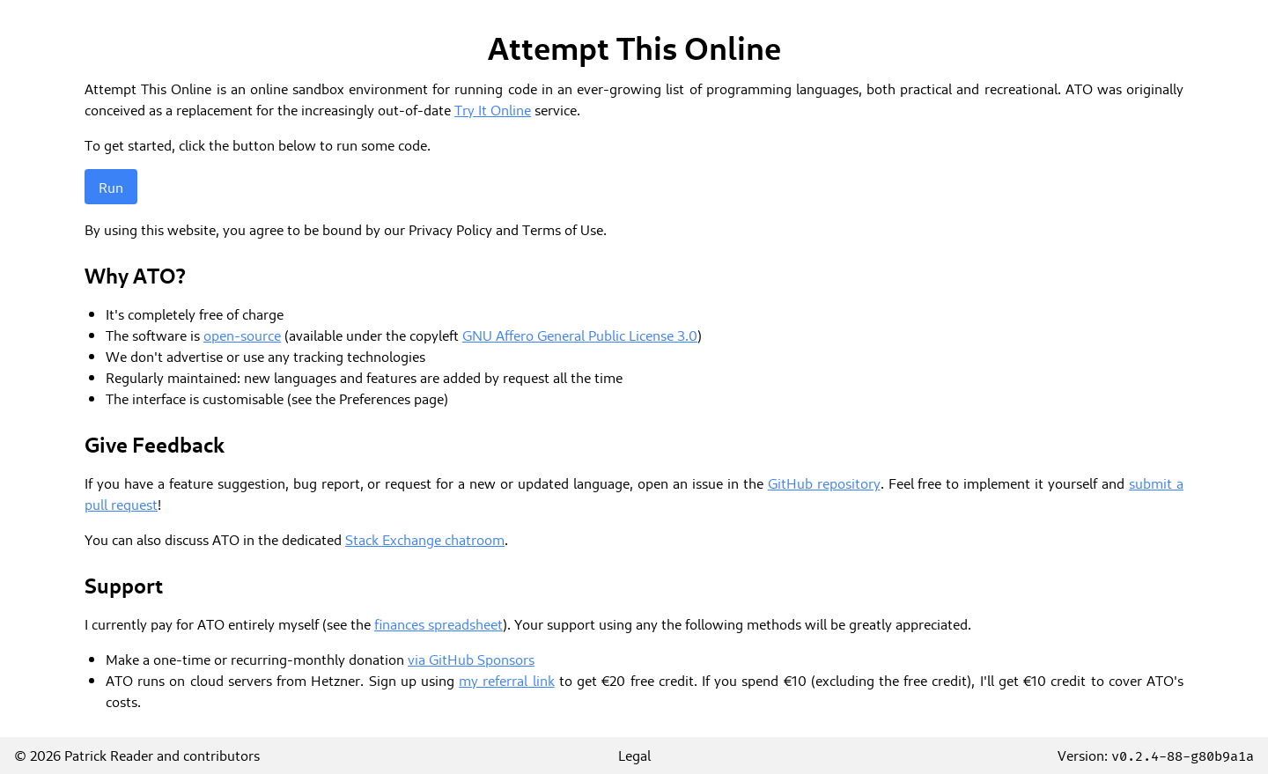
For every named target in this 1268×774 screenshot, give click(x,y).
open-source (242, 334)
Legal (634, 754)
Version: (1156, 754)
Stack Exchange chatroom (425, 539)
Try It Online (492, 109)
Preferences (374, 398)
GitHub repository (824, 482)
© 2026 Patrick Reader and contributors (137, 754)
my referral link (506, 679)
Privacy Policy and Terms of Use (506, 229)
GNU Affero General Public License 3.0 (579, 334)
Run (111, 186)
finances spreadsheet (438, 623)
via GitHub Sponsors (471, 658)
